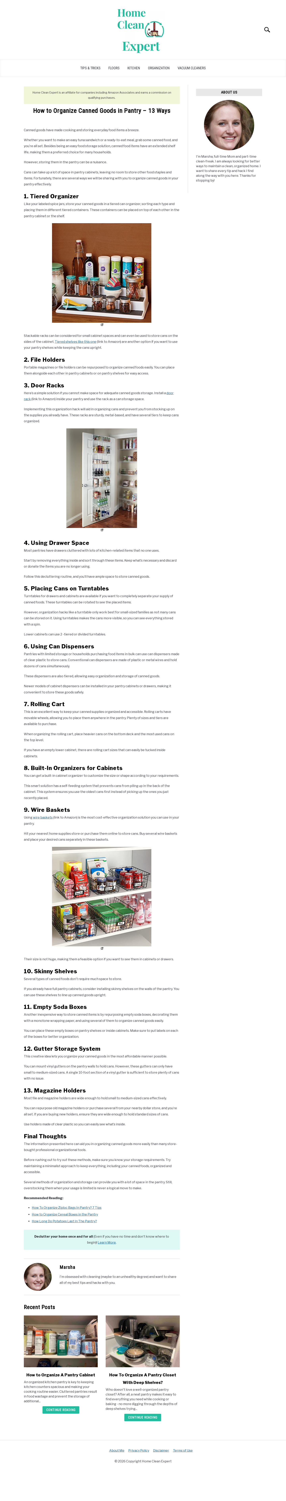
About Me (116, 1450)
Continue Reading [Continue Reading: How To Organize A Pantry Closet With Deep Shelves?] (142, 1417)
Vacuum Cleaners (192, 68)
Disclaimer (161, 1450)
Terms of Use (183, 1450)
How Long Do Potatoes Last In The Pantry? (64, 1221)
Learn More (107, 1242)
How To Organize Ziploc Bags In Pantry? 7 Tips (66, 1208)
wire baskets (43, 817)
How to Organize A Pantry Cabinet (60, 1375)
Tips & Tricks (90, 68)
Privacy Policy (138, 1450)
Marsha (67, 1267)
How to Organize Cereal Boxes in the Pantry (65, 1214)
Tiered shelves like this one (75, 342)
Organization (159, 68)
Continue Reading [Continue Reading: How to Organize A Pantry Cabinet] (60, 1410)
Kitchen (134, 68)
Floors (114, 68)
